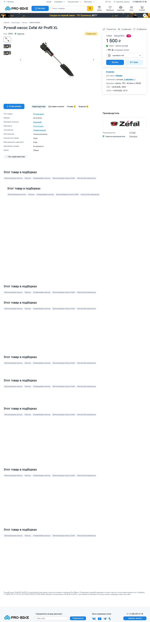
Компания (58, 2)
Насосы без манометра (86, 178)
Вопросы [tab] (83, 106)
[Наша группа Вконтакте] (94, 618)
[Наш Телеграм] (104, 618)
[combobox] (124, 55)
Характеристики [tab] (38, 107)
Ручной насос (38, 114)
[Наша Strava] (109, 618)
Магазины (88, 2)
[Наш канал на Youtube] (100, 618)
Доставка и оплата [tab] (56, 107)
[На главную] (17, 8)
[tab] (14, 106)
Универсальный (39, 130)
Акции (48, 2)
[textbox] (124, 55)
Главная (6, 22)
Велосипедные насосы (13, 178)
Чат (109, 2)
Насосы (24, 22)
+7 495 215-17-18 (139, 2)
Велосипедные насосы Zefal (64, 178)
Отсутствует (38, 126)
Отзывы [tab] (71, 106)
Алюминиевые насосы (41, 178)
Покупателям (73, 2)
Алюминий (37, 122)
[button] (75, 15)
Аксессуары (15, 22)
